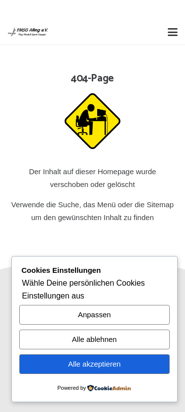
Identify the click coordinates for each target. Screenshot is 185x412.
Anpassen (94, 314)
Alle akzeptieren (94, 364)
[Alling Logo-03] (27, 32)
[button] (173, 32)
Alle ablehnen (94, 339)
